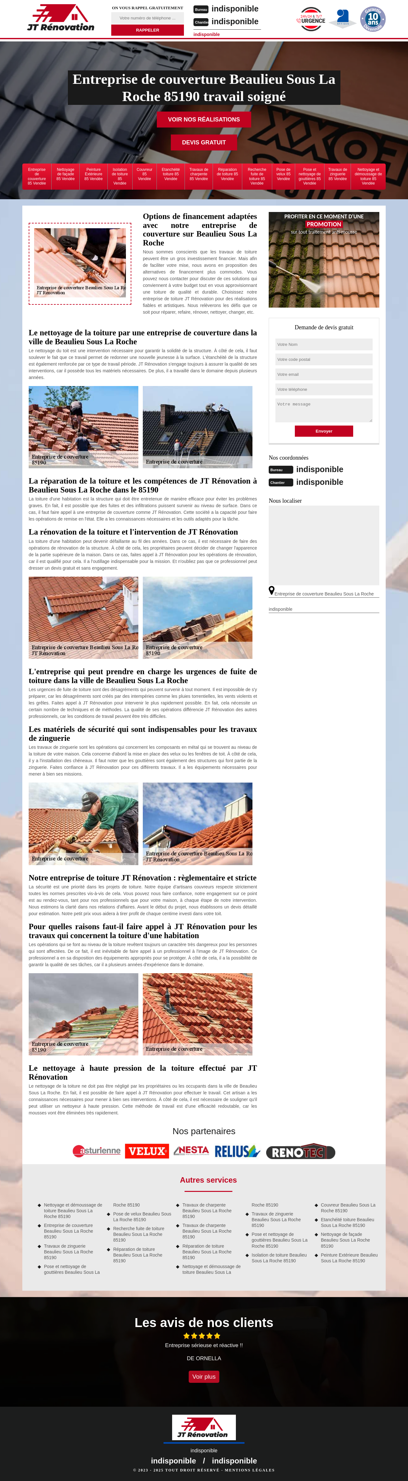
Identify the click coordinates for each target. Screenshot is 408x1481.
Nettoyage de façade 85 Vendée (65, 174)
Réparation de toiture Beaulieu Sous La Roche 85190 (137, 1255)
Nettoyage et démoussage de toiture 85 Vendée (368, 176)
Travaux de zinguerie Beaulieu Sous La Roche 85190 (68, 1252)
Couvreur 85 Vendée (144, 174)
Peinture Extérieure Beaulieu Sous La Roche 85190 (349, 1257)
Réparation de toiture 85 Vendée (227, 174)
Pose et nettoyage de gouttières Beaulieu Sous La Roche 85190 (280, 1240)
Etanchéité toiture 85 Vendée (171, 174)
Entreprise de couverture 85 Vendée (37, 176)
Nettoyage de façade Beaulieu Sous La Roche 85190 (345, 1240)
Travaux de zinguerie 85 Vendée (337, 174)
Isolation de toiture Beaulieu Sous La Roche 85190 (279, 1257)
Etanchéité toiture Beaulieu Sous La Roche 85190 (347, 1222)
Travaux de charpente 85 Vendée (198, 174)
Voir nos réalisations (204, 119)
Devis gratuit (204, 142)
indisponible (236, 8)
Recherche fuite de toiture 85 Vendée (257, 176)
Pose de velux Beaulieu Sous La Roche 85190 (142, 1216)
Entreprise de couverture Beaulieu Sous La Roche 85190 (68, 1231)
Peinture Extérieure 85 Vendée (93, 174)
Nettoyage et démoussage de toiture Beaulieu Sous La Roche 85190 (73, 1210)
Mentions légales (250, 1470)
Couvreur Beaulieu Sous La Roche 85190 (348, 1207)
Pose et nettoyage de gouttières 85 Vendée (310, 176)
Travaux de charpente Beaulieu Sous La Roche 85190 (206, 1210)
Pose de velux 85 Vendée (283, 174)
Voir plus (204, 1376)
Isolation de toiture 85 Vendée (120, 176)
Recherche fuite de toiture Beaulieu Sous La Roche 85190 (138, 1234)
